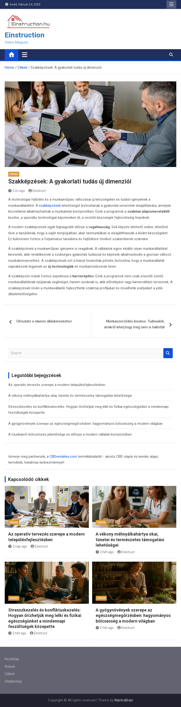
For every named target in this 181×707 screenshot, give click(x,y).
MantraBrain (124, 700)
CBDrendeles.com (63, 456)
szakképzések (50, 205)
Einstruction (25, 35)
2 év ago (16, 191)
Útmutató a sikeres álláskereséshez (44, 321)
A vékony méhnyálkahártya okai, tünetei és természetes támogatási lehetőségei (70, 395)
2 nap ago (17, 546)
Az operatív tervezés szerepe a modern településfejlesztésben (56, 385)
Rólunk (10, 666)
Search (168, 353)
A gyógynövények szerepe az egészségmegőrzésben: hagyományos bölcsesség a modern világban (85, 423)
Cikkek (13, 174)
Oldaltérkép (13, 681)
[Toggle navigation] (24, 54)
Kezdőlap (12, 659)
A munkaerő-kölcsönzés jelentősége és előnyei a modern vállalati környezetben (70, 434)
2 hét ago (105, 552)
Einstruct (37, 191)
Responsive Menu (171, 4)
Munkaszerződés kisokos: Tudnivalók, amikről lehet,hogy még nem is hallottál (134, 324)
